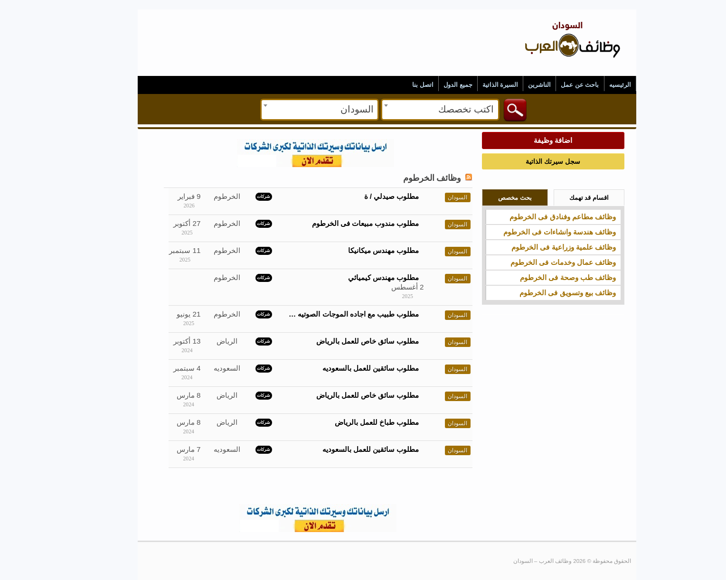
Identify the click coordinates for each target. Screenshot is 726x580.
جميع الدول (434, 84)
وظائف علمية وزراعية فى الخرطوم (540, 247)
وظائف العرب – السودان (548, 19)
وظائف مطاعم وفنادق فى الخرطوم (539, 217)
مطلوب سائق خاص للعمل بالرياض (344, 341)
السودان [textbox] (333, 109)
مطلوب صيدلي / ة (368, 196)
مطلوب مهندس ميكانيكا (359, 250)
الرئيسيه (596, 84)
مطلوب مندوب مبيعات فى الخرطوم (342, 223)
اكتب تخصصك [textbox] (442, 109)
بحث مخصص (491, 197)
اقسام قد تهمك (565, 197)
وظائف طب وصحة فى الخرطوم (544, 277)
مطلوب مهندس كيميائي (359, 277)
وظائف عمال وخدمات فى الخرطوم (539, 262)
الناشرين (515, 84)
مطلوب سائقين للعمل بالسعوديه (347, 368)
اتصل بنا (399, 84)
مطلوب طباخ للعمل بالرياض (353, 422)
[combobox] (416, 110)
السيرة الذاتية (477, 84)
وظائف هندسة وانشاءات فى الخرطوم (536, 232)
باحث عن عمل (556, 84)
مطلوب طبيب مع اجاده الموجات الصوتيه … (330, 314)
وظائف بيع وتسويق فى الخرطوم (544, 293)
